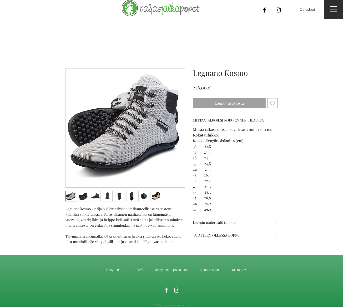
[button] (333, 9)
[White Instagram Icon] (176, 290)
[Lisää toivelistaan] (272, 103)
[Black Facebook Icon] (264, 10)
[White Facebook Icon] (166, 290)
